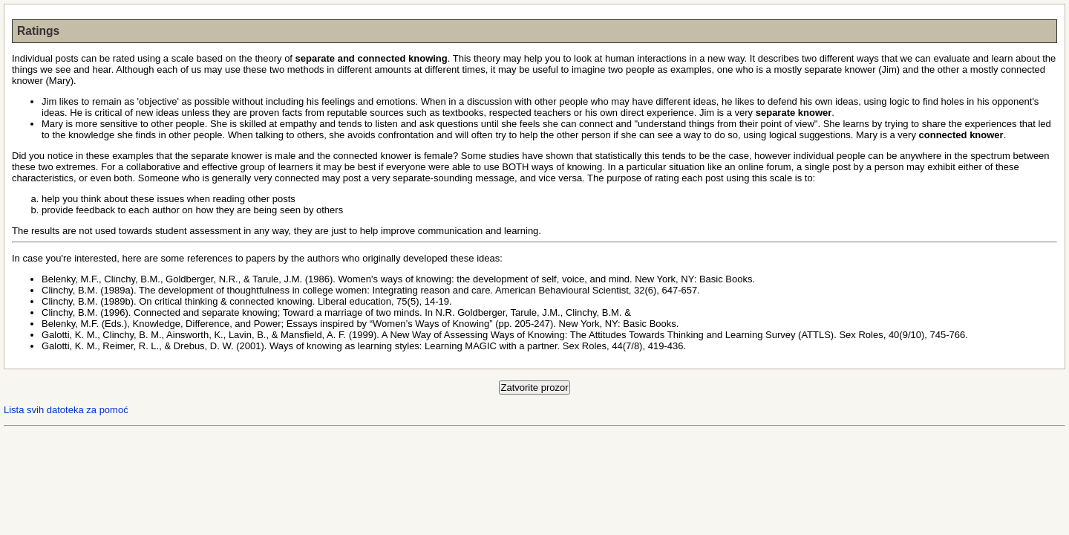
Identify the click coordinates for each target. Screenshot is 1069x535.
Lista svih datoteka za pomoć (66, 409)
